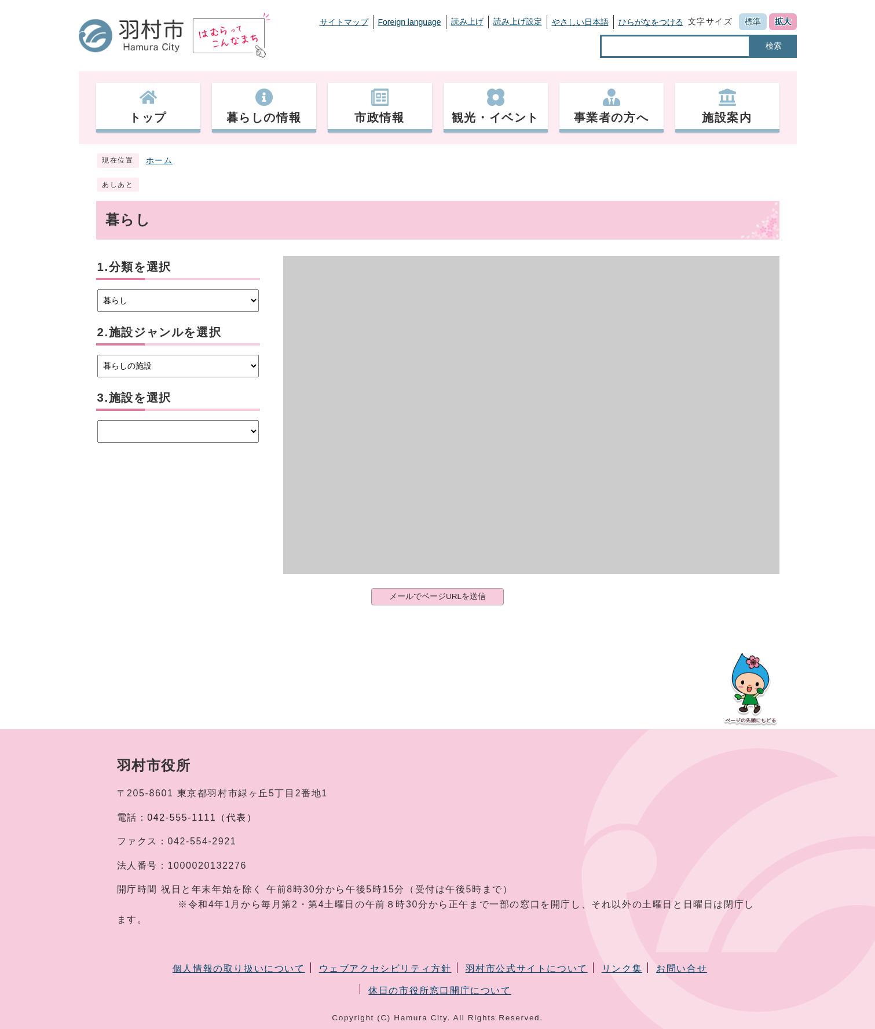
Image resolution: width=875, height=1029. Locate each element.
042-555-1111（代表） (202, 817)
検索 (774, 45)
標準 (753, 21)
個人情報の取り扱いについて (239, 968)
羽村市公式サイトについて (527, 968)
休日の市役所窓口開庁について (439, 990)
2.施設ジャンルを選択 (159, 332)
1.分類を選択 (134, 266)
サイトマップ (344, 22)
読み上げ (467, 21)
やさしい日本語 (580, 22)
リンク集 (622, 968)
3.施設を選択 (134, 397)
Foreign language (409, 22)
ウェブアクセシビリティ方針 (385, 968)
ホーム (159, 160)
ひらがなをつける (650, 22)
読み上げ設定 (517, 21)
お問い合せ (681, 968)
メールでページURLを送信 (437, 596)
